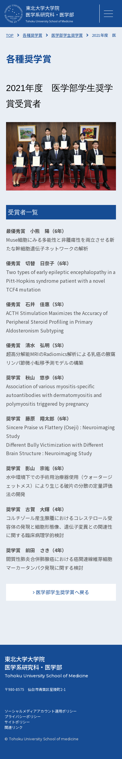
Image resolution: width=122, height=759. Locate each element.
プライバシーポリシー (23, 716)
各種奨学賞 (32, 35)
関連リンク (14, 727)
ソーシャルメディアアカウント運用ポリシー (41, 710)
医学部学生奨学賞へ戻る (62, 592)
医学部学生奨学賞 (67, 35)
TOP (10, 35)
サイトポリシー (17, 721)
